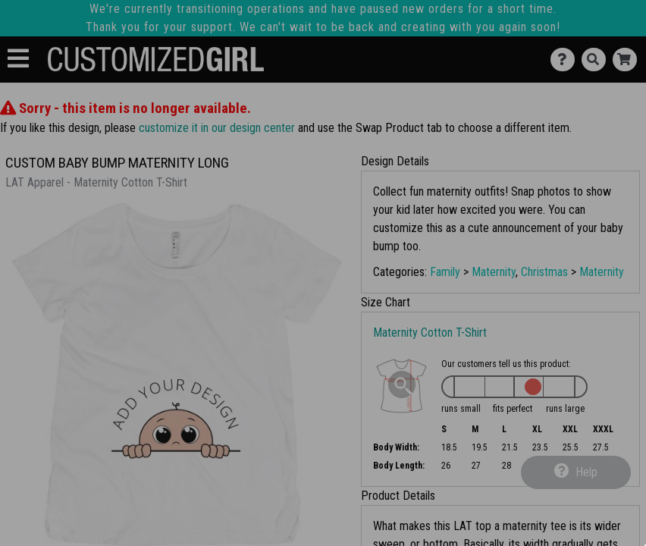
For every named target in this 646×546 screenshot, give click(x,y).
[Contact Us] (566, 59)
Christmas (544, 272)
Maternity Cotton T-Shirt (430, 332)
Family (445, 272)
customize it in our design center (217, 128)
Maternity (494, 272)
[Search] (597, 59)
